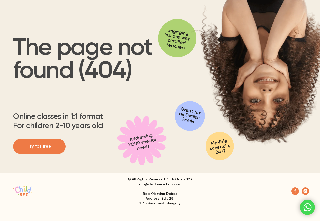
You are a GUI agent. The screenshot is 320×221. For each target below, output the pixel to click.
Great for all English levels (190, 115)
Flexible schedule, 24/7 (219, 147)
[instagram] (305, 193)
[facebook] (295, 193)
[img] (141, 140)
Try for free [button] (39, 146)
